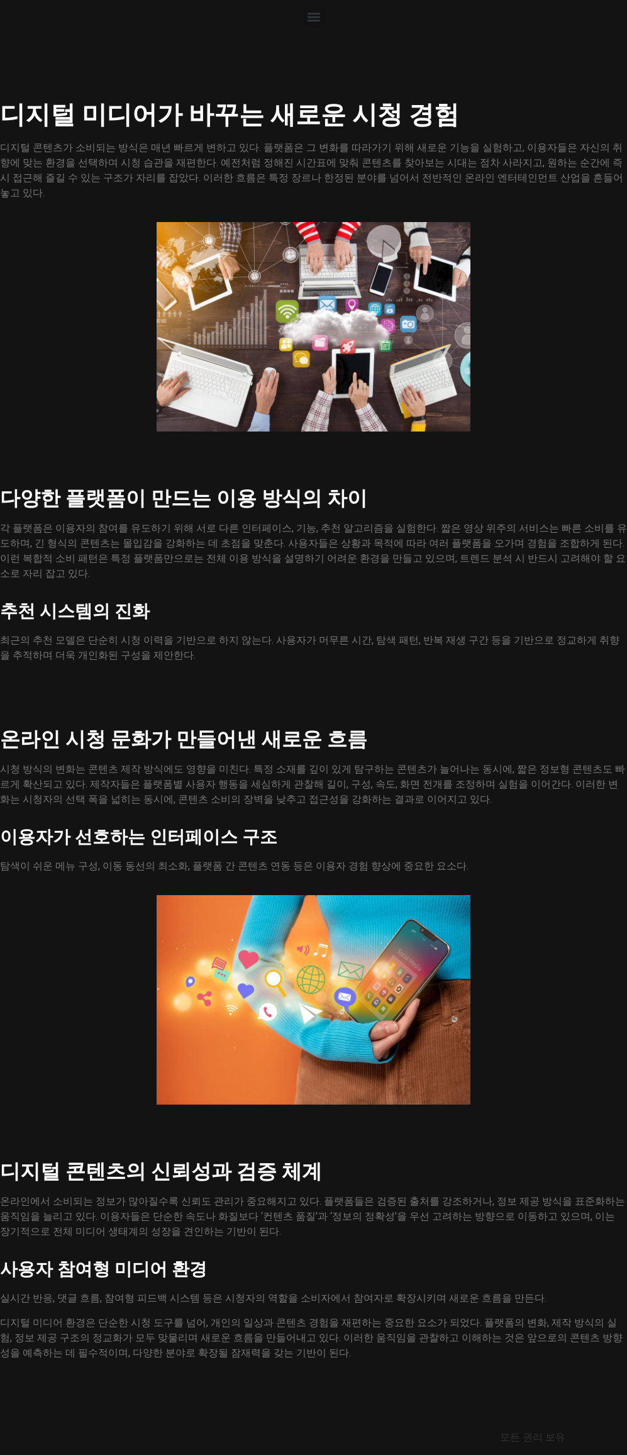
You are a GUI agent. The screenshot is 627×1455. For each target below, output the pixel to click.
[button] (313, 16)
